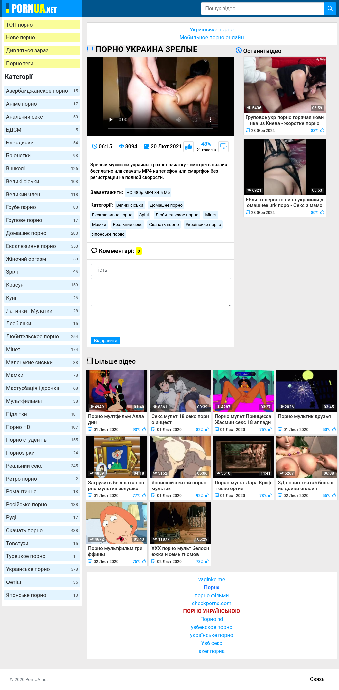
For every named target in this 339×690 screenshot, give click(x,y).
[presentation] (141, 320)
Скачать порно (42, 530)
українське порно (211, 635)
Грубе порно (42, 207)
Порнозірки (42, 453)
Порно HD (42, 427)
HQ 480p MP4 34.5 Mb (148, 192)
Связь (317, 679)
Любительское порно (42, 336)
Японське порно (42, 595)
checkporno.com (211, 603)
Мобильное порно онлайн (211, 37)
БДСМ (42, 130)
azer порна (212, 651)
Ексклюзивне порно (42, 246)
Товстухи (42, 543)
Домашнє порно (42, 233)
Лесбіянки (42, 323)
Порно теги (19, 63)
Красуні (42, 285)
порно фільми (211, 595)
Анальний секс (42, 117)
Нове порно (20, 37)
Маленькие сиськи (42, 362)
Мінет (42, 349)
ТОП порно (19, 25)
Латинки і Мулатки (42, 311)
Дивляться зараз (27, 50)
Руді (42, 517)
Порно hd (211, 619)
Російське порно (42, 504)
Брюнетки (42, 155)
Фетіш (42, 582)
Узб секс (211, 643)
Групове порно (42, 220)
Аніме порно (42, 104)
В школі (42, 168)
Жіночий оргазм (42, 259)
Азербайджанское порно (42, 91)
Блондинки (42, 143)
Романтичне (42, 492)
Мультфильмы (42, 401)
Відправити (105, 340)
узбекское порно (212, 627)
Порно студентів (42, 440)
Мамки (42, 375)
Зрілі (42, 272)
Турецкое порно (42, 556)
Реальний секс (42, 466)
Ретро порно (42, 479)
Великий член (42, 194)
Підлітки (42, 414)
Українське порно (42, 569)
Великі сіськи (42, 181)
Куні (42, 298)
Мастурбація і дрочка (42, 388)
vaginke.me (211, 579)
